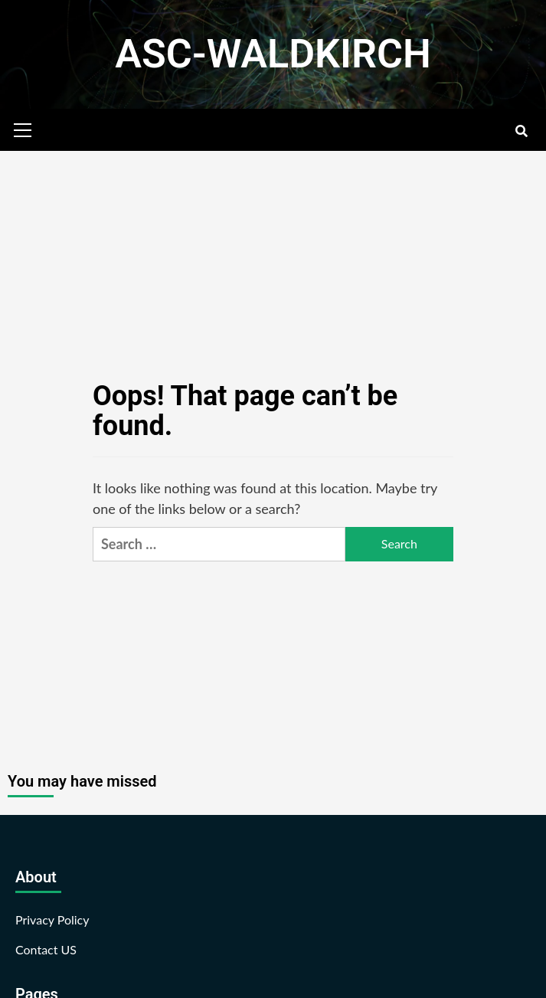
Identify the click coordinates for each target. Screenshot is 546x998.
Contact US (46, 949)
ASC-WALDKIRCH (273, 54)
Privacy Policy (52, 919)
